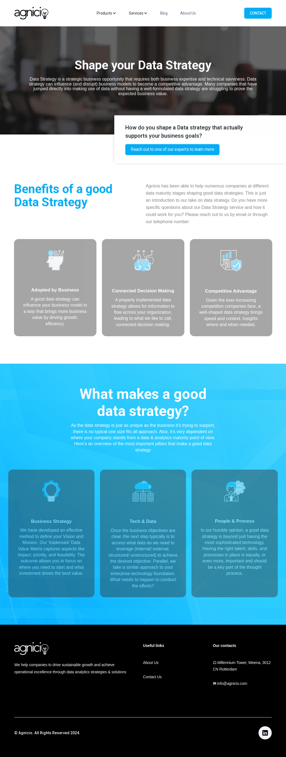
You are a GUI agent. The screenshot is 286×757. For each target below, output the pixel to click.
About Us (188, 13)
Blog (164, 13)
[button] (106, 13)
